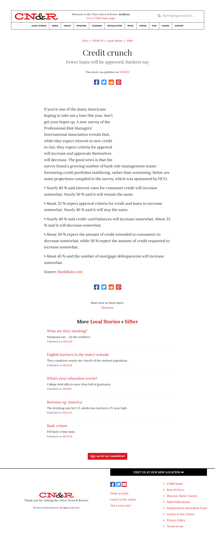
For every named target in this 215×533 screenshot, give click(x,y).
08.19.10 (67, 388)
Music (130, 25)
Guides (165, 25)
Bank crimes (57, 425)
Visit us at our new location (158, 472)
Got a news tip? (120, 505)
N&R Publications (178, 502)
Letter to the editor (123, 499)
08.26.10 (67, 365)
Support (179, 25)
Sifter (130, 40)
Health (67, 25)
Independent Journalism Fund (187, 508)
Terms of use (175, 526)
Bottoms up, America (64, 402)
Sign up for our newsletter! (107, 456)
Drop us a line (119, 493)
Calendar (97, 25)
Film (154, 25)
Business (107, 307)
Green (55, 25)
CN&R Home (175, 483)
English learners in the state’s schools (78, 354)
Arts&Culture (114, 25)
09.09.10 (98, 40)
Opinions (81, 25)
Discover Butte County (182, 496)
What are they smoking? (67, 331)
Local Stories (39, 25)
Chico (85, 40)
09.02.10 (67, 341)
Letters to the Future (181, 514)
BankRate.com (70, 271)
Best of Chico (175, 490)
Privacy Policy (176, 520)
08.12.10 (67, 412)
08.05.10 (67, 436)
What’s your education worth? (72, 378)
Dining (142, 25)
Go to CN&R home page (100, 18)
